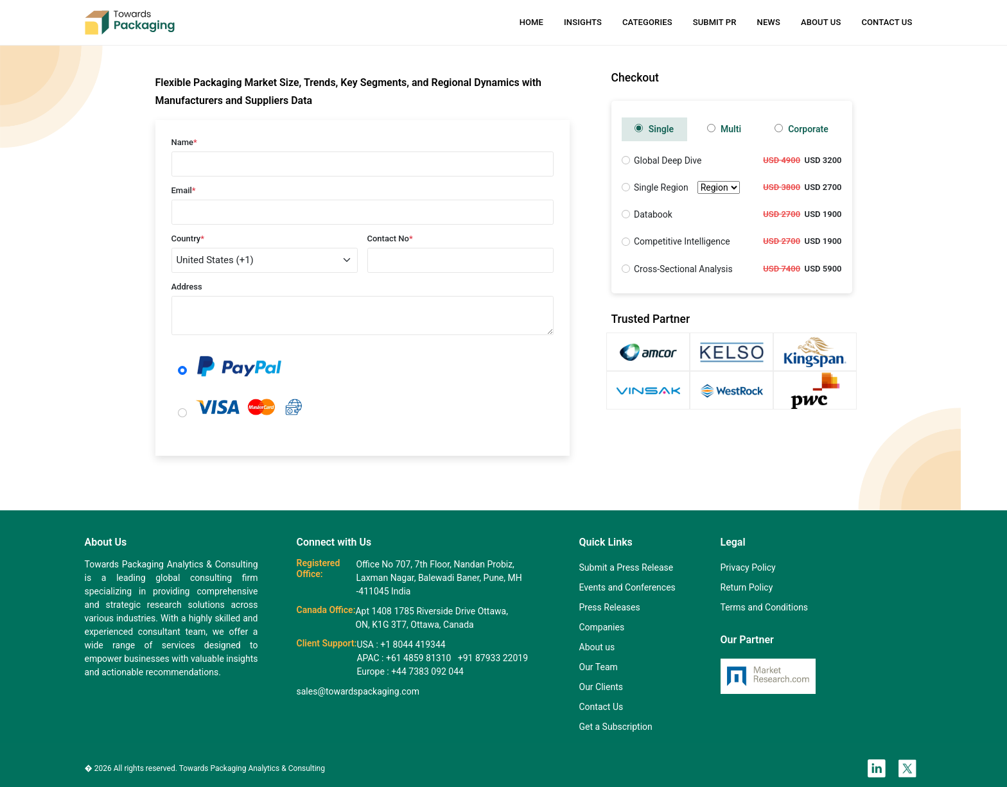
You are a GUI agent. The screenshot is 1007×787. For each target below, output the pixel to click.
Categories (647, 22)
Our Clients (601, 687)
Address (186, 286)
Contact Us (886, 22)
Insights (583, 22)
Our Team (598, 667)
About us (597, 647)
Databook (653, 214)
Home (531, 22)
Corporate (801, 129)
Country (188, 238)
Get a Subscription (615, 727)
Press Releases (609, 607)
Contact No (390, 238)
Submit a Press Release (626, 567)
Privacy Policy (748, 567)
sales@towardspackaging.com (358, 691)
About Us (821, 22)
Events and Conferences (627, 587)
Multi (724, 129)
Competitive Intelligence (682, 241)
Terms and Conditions (765, 607)
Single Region (687, 188)
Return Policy (747, 587)
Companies (602, 627)
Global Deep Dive (667, 160)
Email (183, 190)
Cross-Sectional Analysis (683, 269)
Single (654, 129)
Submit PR (715, 22)
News (768, 22)
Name (184, 142)
